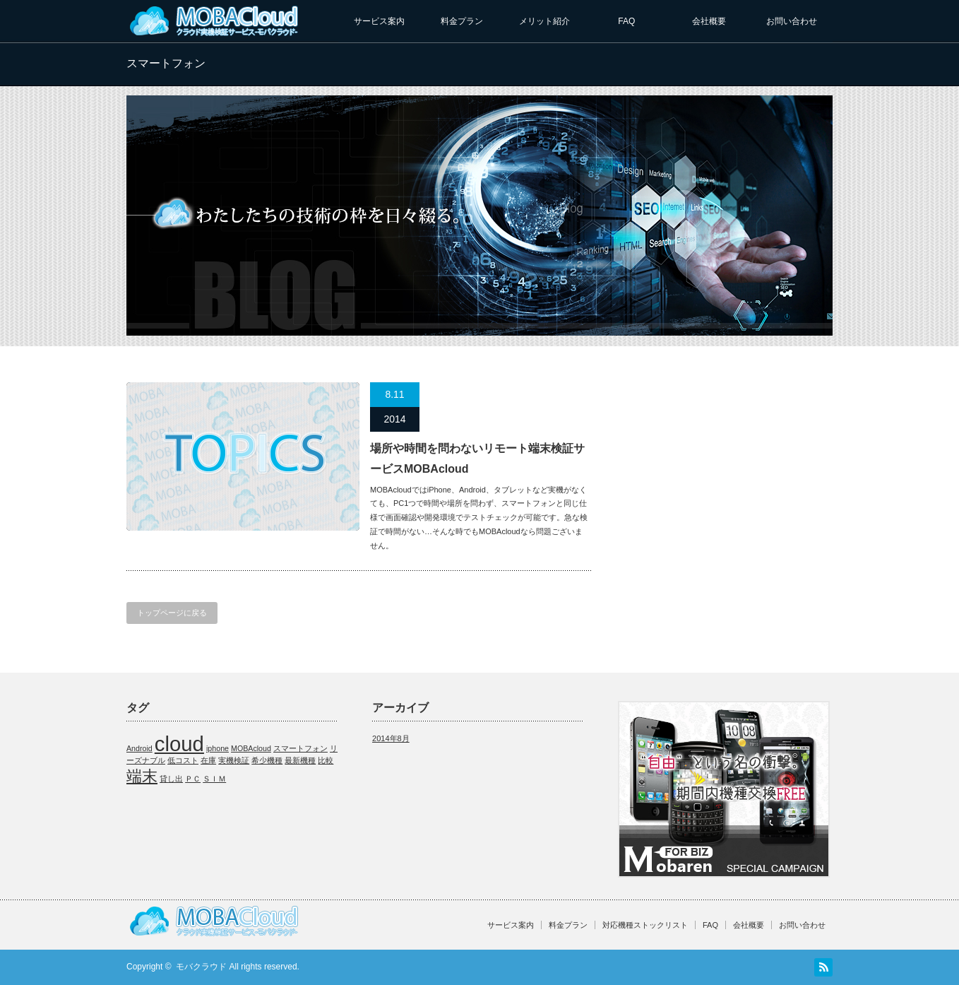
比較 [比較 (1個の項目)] (325, 760)
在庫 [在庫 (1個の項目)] (208, 760)
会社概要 (709, 21)
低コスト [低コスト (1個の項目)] (182, 760)
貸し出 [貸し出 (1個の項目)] (171, 778)
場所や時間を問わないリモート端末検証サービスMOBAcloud (477, 458)
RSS (823, 967)
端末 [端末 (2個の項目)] (141, 776)
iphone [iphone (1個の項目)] (217, 748)
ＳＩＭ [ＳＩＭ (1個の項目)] (214, 778)
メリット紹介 (544, 21)
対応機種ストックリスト (645, 925)
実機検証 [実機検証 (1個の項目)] (233, 760)
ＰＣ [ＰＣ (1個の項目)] (193, 778)
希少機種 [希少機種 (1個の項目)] (266, 760)
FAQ (626, 21)
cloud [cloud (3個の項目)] (179, 743)
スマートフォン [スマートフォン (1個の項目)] (300, 748)
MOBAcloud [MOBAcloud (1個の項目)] (251, 748)
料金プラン (462, 21)
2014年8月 (391, 738)
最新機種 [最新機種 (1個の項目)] (300, 760)
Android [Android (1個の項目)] (139, 748)
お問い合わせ (791, 21)
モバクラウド (201, 967)
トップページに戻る (172, 612)
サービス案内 (379, 21)
